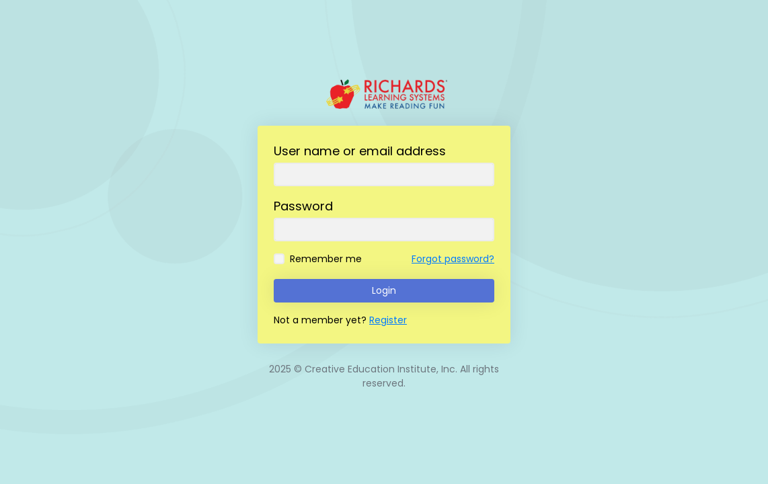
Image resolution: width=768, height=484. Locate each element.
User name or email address (360, 151)
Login (384, 290)
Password (303, 206)
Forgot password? (453, 259)
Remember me (326, 259)
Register (388, 320)
